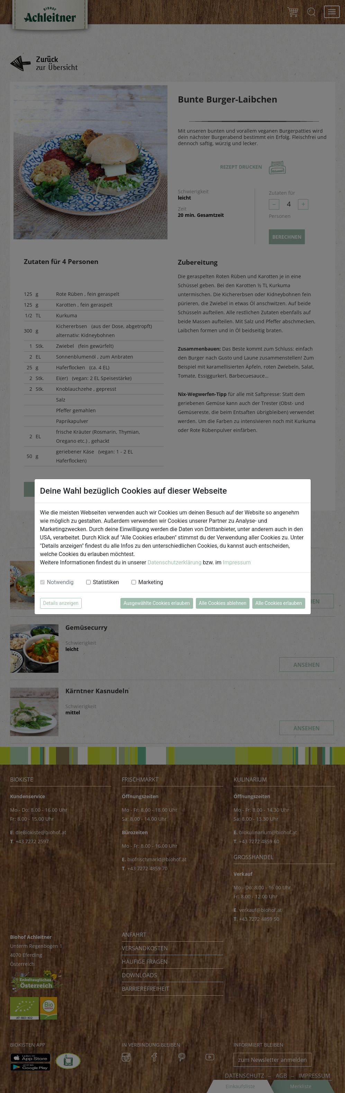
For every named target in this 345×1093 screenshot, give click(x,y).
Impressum (237, 562)
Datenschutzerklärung (174, 562)
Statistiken (106, 582)
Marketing (150, 582)
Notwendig (60, 582)
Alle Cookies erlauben (278, 603)
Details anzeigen (61, 603)
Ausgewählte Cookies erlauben (157, 603)
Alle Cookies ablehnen (222, 603)
